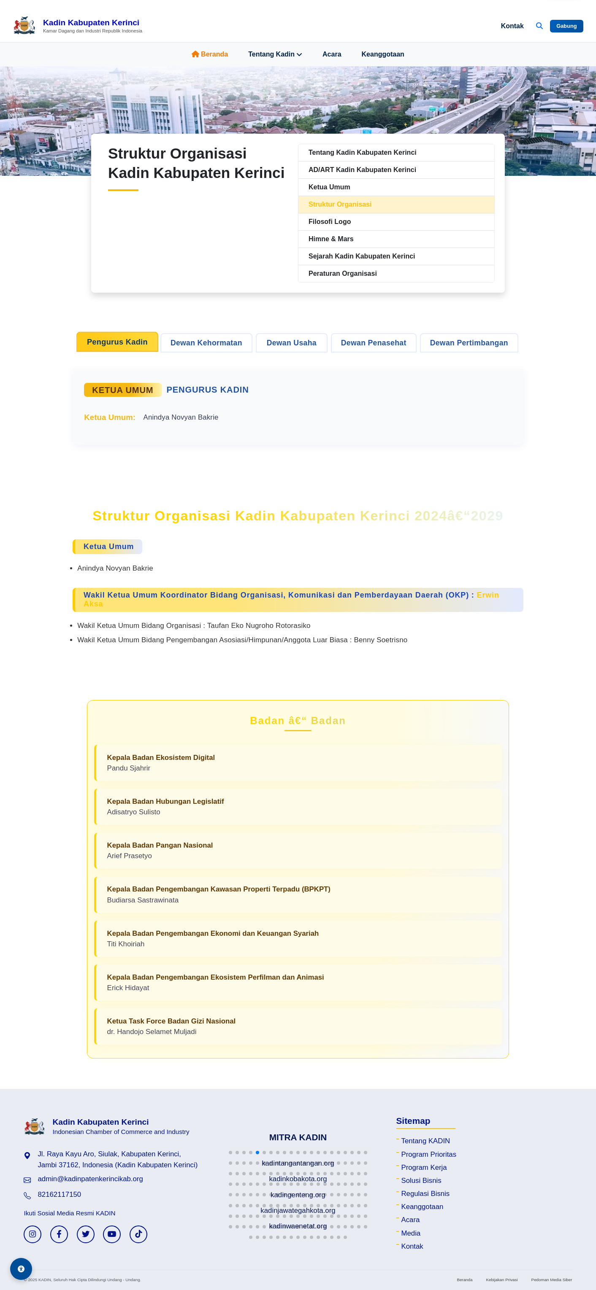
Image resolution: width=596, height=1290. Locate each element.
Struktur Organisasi (340, 204)
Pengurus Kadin (117, 341)
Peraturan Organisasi (343, 273)
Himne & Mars (331, 238)
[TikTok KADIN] (138, 1234)
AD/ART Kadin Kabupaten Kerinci (362, 169)
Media (411, 1233)
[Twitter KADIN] (86, 1234)
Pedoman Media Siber (551, 1279)
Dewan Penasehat (373, 343)
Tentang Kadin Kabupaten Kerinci (363, 152)
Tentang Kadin (275, 54)
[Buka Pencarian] (539, 26)
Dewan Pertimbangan (469, 343)
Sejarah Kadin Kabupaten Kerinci (362, 256)
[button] (230, 1152)
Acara (331, 54)
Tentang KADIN (425, 1141)
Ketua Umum (329, 187)
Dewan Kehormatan (206, 343)
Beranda (210, 54)
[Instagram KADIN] (32, 1234)
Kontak (512, 26)
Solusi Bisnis (421, 1181)
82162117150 (59, 1194)
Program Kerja (424, 1167)
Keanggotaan (383, 54)
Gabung (566, 26)
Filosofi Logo (330, 221)
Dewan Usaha (292, 343)
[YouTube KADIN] (112, 1234)
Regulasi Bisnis (425, 1194)
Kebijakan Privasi (501, 1279)
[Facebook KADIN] (59, 1234)
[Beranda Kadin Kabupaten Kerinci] (77, 26)
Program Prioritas (429, 1154)
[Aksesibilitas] (21, 1269)
